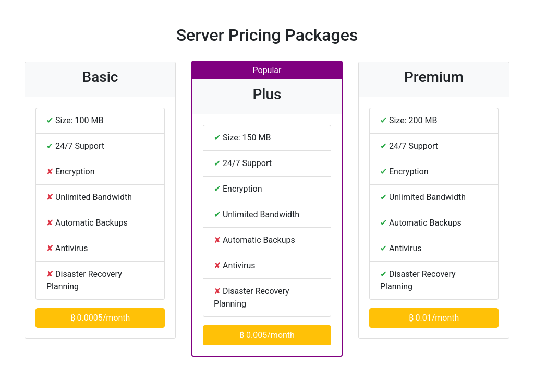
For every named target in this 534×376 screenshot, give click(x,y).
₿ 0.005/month (267, 335)
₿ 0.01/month (434, 318)
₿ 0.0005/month (100, 318)
